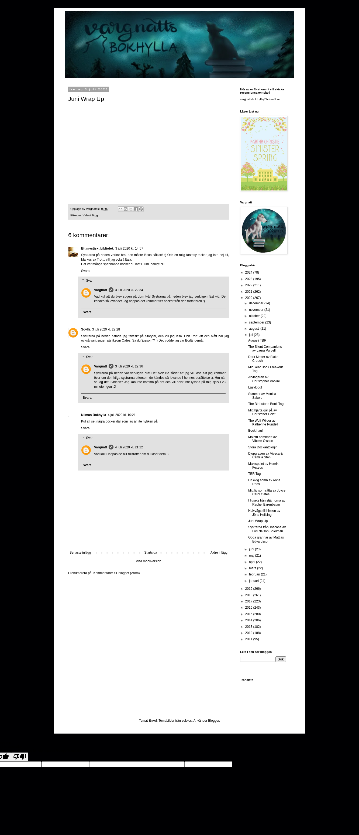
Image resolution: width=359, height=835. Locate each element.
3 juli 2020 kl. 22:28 (106, 329)
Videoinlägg (90, 215)
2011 (249, 639)
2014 (249, 620)
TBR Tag (254, 474)
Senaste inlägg (80, 552)
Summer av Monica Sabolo (262, 396)
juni (252, 549)
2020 (249, 298)
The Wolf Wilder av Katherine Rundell (263, 422)
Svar (89, 280)
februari (255, 574)
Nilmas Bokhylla (93, 415)
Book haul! (256, 430)
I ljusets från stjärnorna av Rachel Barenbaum (266, 502)
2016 (249, 607)
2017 (249, 601)
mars (253, 568)
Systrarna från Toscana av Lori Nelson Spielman (267, 529)
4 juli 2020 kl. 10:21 (122, 415)
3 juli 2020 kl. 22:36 (129, 366)
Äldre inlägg (218, 552)
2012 (249, 633)
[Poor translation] (19, 756)
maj (252, 555)
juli (251, 335)
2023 (249, 279)
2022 (249, 285)
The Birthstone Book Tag (266, 404)
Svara (85, 271)
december (256, 303)
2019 (249, 589)
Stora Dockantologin (262, 447)
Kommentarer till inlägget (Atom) (116, 573)
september (257, 322)
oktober (255, 316)
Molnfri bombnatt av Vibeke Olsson (262, 439)
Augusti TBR (257, 340)
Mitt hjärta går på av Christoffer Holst (262, 412)
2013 (249, 627)
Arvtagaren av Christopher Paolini (263, 379)
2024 (249, 272)
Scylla (86, 329)
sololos (187, 720)
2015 (249, 614)
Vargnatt (100, 290)
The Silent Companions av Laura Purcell (265, 348)
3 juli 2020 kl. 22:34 (129, 290)
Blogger (213, 720)
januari (254, 581)
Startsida (150, 552)
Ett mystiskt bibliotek (97, 248)
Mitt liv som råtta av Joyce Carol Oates (266, 492)
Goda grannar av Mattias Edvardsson (266, 539)
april (252, 562)
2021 (249, 292)
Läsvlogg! (255, 387)
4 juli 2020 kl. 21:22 (129, 447)
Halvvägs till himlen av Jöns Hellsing (264, 512)
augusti (254, 328)
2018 (249, 595)
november (256, 310)
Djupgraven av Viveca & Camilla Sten (265, 455)
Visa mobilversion (148, 561)
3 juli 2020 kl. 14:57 (129, 248)
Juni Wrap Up (258, 521)
